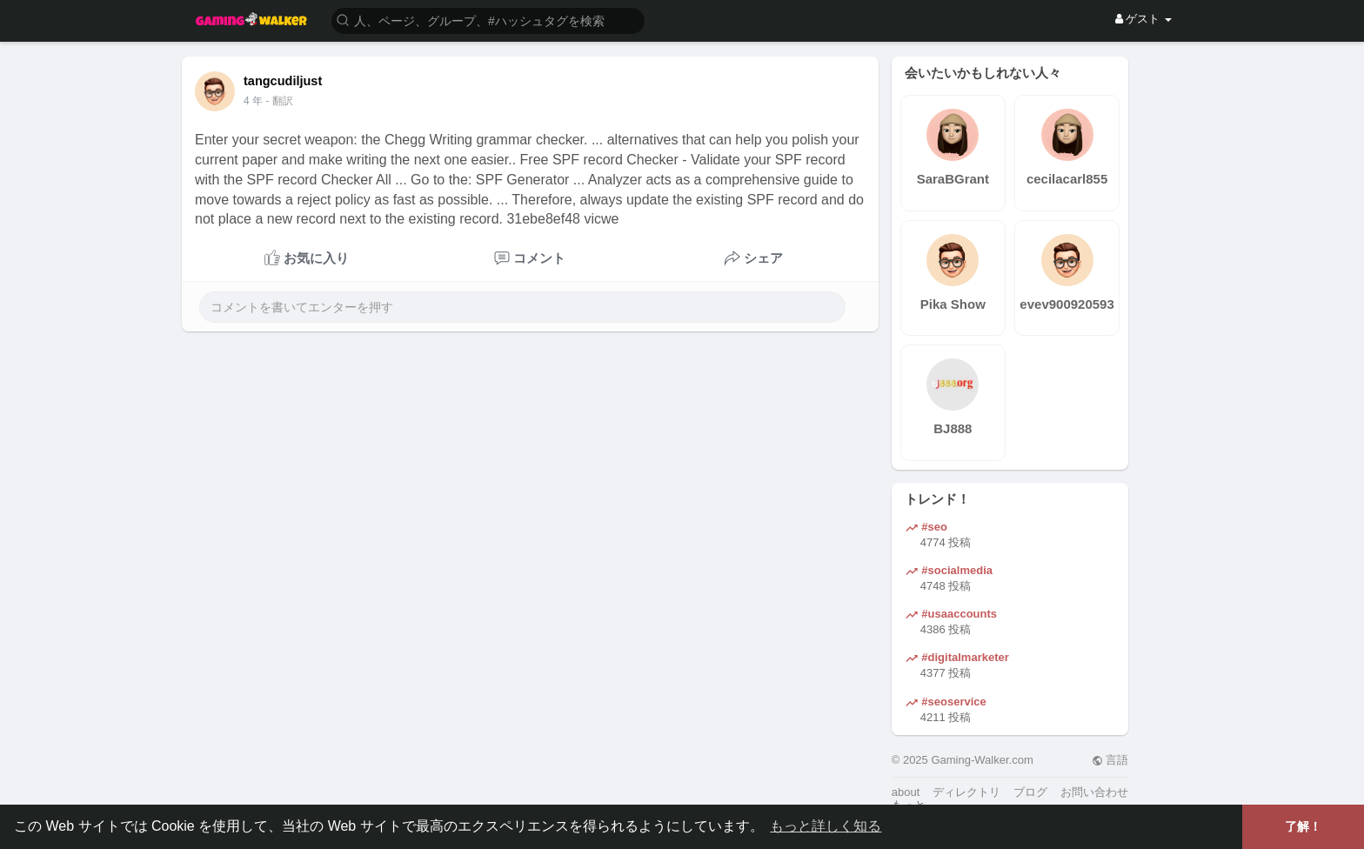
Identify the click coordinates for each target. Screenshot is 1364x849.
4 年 (253, 101)
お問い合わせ (1094, 792)
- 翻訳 (278, 101)
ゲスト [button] (1143, 18)
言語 (1110, 759)
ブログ (1030, 792)
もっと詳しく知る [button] (825, 826)
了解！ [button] (1303, 826)
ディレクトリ (966, 792)
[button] (488, 19)
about (906, 792)
